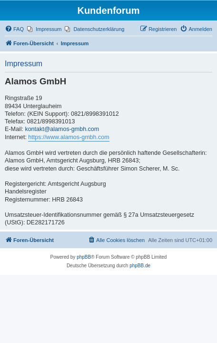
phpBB (84, 257)
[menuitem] (14, 29)
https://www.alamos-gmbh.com (68, 137)
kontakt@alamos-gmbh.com (62, 129)
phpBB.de (139, 265)
